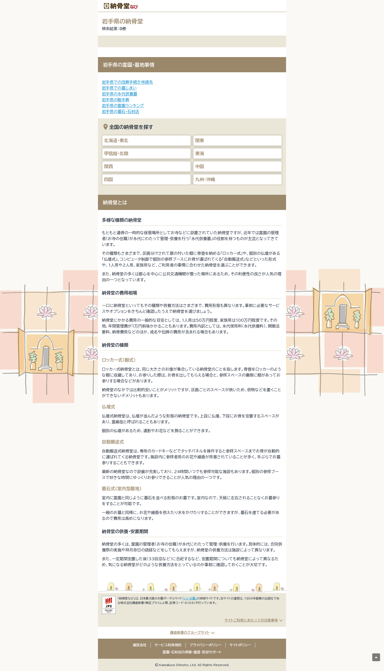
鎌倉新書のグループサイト (190, 632)
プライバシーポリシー (205, 645)
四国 (108, 179)
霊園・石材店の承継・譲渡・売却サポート (192, 652)
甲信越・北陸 (116, 153)
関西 (108, 166)
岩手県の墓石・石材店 (120, 111)
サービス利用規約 (168, 645)
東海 (199, 153)
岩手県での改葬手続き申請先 (127, 82)
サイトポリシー (240, 645)
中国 (199, 166)
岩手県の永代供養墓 (119, 94)
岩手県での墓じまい (119, 88)
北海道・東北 (116, 140)
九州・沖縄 (205, 179)
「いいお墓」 (189, 598)
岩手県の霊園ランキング (123, 106)
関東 (199, 140)
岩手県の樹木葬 (115, 100)
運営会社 (139, 645)
